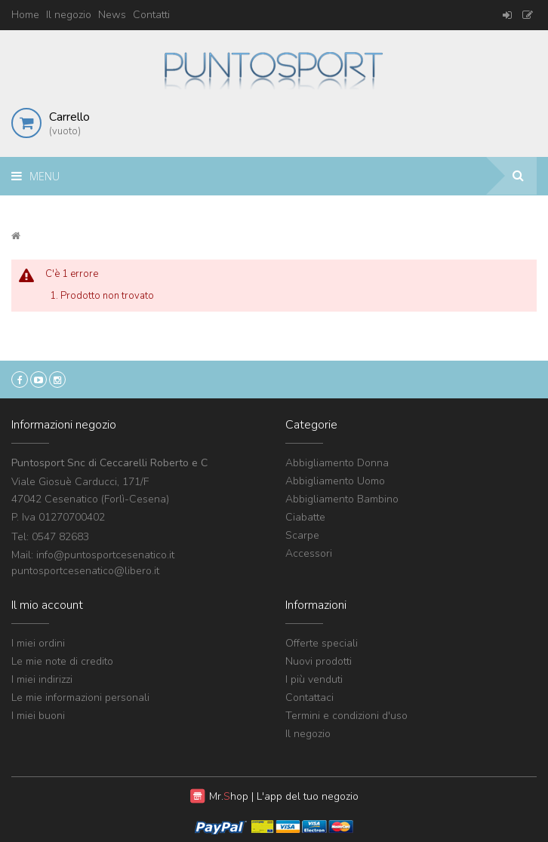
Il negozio (68, 15)
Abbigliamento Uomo (335, 481)
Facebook (19, 379)
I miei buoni (38, 715)
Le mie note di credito (62, 661)
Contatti (151, 15)
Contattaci (309, 697)
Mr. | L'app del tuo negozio (284, 796)
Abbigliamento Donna (337, 463)
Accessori (308, 553)
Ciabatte (305, 517)
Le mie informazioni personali (80, 697)
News (112, 15)
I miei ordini (38, 643)
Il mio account (47, 605)
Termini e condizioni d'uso (346, 715)
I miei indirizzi (41, 679)
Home (25, 15)
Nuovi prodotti (318, 661)
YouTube (38, 379)
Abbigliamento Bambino (342, 499)
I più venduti (314, 679)
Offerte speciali (321, 643)
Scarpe (302, 535)
